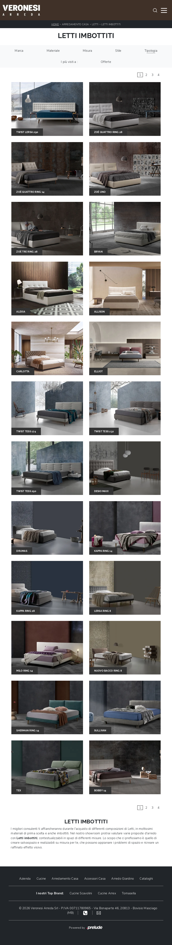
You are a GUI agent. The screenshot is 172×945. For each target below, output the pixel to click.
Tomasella (129, 893)
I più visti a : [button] (69, 62)
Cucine (41, 879)
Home (55, 24)
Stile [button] (118, 51)
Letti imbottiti (111, 24)
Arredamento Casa (75, 24)
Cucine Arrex (107, 893)
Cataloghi (146, 879)
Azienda (25, 879)
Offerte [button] (106, 62)
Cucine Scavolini (81, 893)
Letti (95, 24)
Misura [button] (87, 51)
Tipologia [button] (151, 51)
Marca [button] (19, 51)
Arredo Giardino (122, 879)
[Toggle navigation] (164, 10)
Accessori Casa (95, 879)
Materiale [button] (53, 51)
